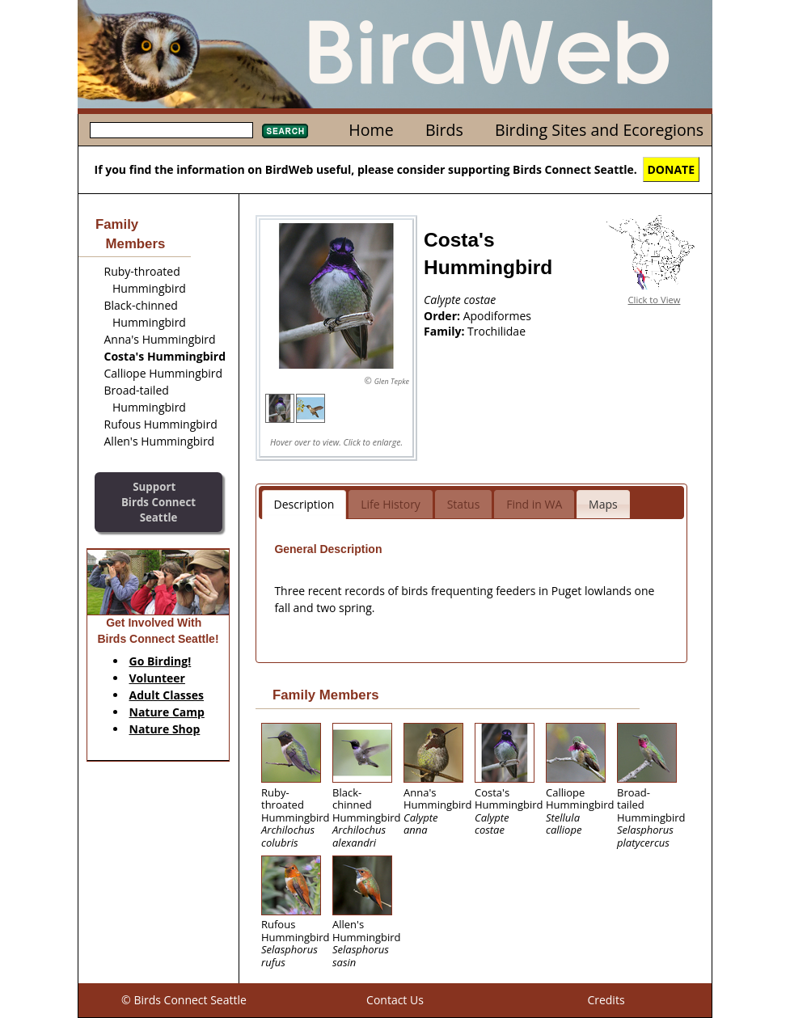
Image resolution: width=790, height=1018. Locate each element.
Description (304, 504)
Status (463, 504)
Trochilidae (496, 331)
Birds (444, 130)
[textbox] (171, 130)
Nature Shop (165, 729)
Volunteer (157, 678)
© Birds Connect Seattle (184, 999)
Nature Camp (167, 712)
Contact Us (395, 999)
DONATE (671, 169)
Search (285, 131)
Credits (605, 999)
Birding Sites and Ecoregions (599, 130)
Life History (390, 504)
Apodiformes (497, 315)
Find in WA (534, 504)
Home (371, 130)
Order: (443, 315)
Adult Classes (167, 695)
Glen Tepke (391, 381)
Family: (445, 331)
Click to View (654, 300)
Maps (603, 504)
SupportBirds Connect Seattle (158, 501)
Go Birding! (160, 661)
